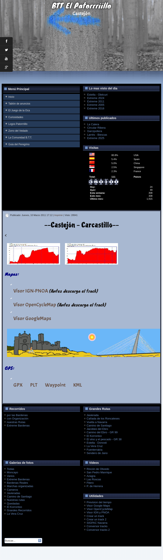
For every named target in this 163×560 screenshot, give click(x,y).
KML (77, 385)
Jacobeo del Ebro (97, 428)
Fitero (90, 482)
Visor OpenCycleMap (34, 304)
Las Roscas (94, 479)
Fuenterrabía (94, 449)
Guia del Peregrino (19, 144)
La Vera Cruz (95, 446)
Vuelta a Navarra (97, 422)
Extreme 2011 (95, 101)
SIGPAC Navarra (97, 522)
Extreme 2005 (95, 104)
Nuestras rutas (16, 499)
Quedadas (13, 503)
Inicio (11, 96)
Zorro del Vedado (18, 130)
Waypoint (55, 385)
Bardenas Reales (17, 482)
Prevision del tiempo (99, 502)
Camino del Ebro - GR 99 (102, 432)
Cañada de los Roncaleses (103, 418)
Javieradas (13, 493)
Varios (10, 476)
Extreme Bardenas (18, 425)
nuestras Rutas (16, 422)
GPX (17, 385)
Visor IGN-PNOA (30, 291)
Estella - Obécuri (97, 94)
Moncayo (12, 472)
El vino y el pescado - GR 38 (104, 439)
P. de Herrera (95, 486)
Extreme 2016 (95, 108)
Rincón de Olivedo (98, 469)
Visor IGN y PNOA (98, 512)
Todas (10, 469)
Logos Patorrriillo (17, 124)
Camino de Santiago (99, 425)
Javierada (92, 415)
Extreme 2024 (95, 98)
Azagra (91, 476)
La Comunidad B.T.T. (20, 137)
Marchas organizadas (20, 486)
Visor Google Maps (98, 505)
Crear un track (95, 516)
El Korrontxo (94, 435)
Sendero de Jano (97, 453)
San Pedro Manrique (99, 472)
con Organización (17, 418)
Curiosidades (15, 117)
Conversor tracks (97, 526)
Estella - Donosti (97, 442)
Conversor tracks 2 (98, 529)
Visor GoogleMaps (32, 318)
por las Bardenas (17, 415)
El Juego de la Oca (19, 110)
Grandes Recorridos (19, 510)
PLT (33, 385)
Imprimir (58, 215)
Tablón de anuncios (19, 103)
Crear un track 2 (96, 519)
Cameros (12, 489)
